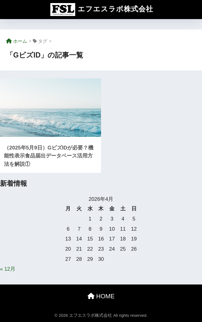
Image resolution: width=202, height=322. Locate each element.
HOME (101, 296)
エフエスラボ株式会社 (101, 9)
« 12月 (7, 269)
